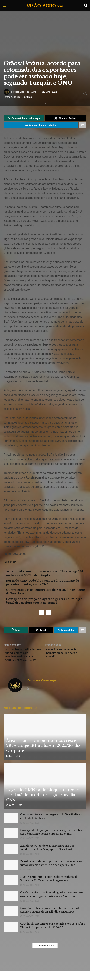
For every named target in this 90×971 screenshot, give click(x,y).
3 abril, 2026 (14, 765)
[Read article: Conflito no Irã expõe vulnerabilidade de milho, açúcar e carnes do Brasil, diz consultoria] (11, 920)
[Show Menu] (4, 5)
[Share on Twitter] (65, 118)
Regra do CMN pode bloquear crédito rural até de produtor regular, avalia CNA (42, 803)
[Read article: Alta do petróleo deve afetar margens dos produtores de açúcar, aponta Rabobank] (11, 858)
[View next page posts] (48, 613)
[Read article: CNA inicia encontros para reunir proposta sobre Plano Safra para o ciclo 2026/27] (11, 936)
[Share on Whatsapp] (24, 118)
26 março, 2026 (29, 894)
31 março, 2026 (29, 831)
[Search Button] (85, 5)
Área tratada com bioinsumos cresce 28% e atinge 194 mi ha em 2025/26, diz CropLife (43, 754)
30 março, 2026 (29, 862)
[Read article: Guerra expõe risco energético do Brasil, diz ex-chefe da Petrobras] (11, 826)
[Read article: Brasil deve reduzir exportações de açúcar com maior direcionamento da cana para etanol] (11, 873)
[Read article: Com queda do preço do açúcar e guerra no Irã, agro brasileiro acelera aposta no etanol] (11, 842)
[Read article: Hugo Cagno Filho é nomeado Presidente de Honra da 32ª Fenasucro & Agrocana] (11, 889)
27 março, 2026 (29, 878)
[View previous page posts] (41, 613)
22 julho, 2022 (49, 91)
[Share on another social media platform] (82, 126)
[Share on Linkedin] (41, 126)
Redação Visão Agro (25, 91)
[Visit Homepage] (45, 5)
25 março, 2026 (29, 940)
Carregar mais (45, 954)
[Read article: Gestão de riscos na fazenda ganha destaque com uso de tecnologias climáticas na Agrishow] (11, 904)
